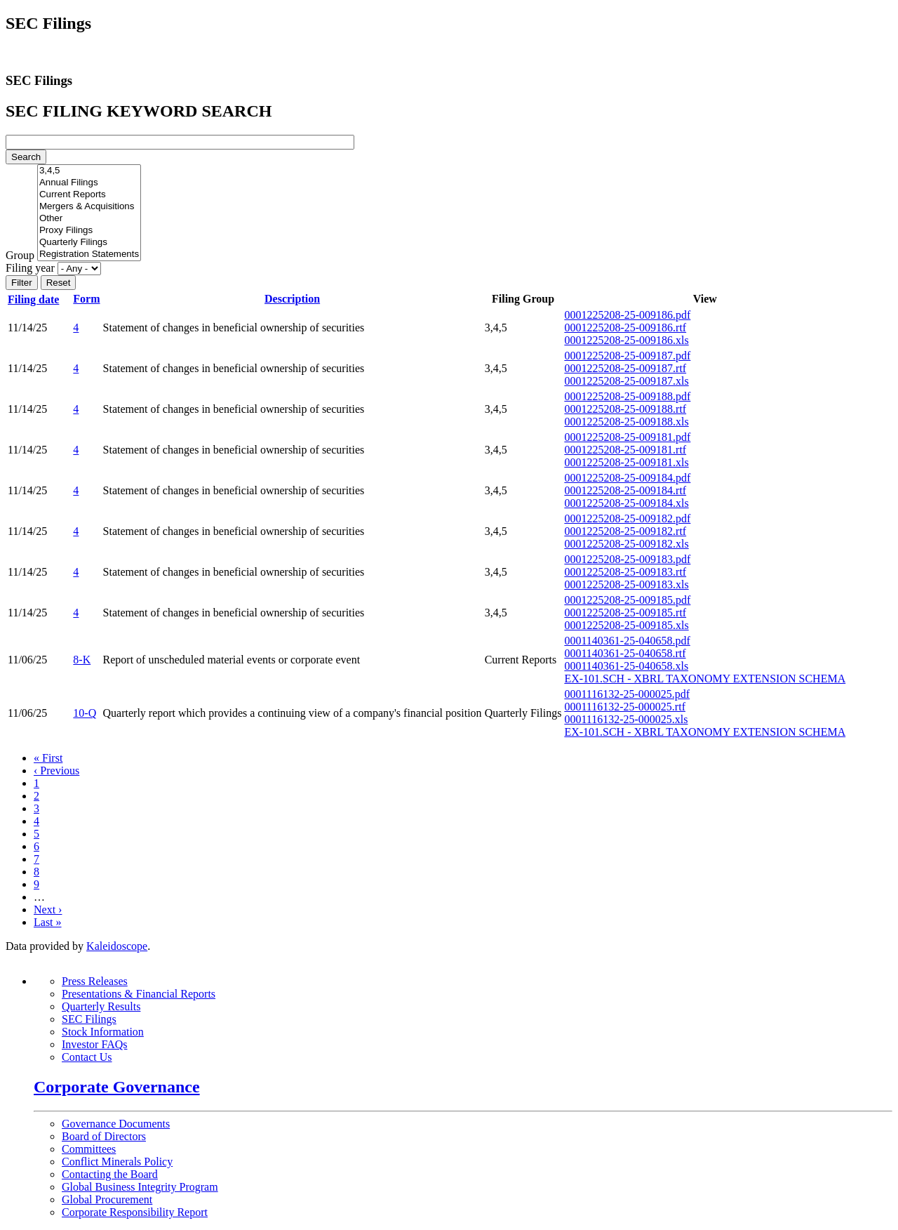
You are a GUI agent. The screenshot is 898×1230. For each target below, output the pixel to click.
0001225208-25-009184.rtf (625, 490)
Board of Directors (104, 1136)
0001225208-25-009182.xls (626, 544)
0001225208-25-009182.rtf (625, 531)
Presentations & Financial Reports (138, 994)
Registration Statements (89, 254)
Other (89, 219)
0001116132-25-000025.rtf (624, 707)
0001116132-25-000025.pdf (627, 694)
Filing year (30, 268)
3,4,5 (89, 171)
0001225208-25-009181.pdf (627, 437)
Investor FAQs (94, 1044)
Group (20, 255)
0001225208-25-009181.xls (626, 462)
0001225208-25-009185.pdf (627, 600)
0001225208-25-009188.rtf (625, 409)
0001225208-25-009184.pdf (627, 478)
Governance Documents (116, 1124)
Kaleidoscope (116, 946)
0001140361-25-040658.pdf (627, 641)
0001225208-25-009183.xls (626, 584)
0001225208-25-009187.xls (626, 381)
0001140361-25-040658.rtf (624, 653)
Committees (89, 1149)
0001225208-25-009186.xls (626, 340)
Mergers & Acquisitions (89, 207)
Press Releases (95, 981)
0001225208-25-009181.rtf (625, 450)
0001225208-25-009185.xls (626, 625)
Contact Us (87, 1057)
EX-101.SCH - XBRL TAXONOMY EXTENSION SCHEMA (704, 679)
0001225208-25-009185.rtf (625, 613)
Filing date (39, 299)
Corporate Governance (117, 1087)
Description (292, 299)
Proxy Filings (89, 231)
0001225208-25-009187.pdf (627, 356)
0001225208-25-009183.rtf (625, 572)
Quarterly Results (101, 1006)
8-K (82, 660)
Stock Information (103, 1032)
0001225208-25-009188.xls (626, 422)
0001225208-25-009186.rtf (625, 327)
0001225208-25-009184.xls (626, 503)
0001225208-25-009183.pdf (627, 559)
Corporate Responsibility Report (135, 1212)
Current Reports (89, 195)
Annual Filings (89, 183)
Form (86, 299)
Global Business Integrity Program (140, 1187)
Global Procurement (107, 1199)
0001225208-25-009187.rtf (625, 368)
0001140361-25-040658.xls (626, 666)
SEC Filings (89, 1019)
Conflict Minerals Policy (117, 1162)
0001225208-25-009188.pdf (627, 396)
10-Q (84, 713)
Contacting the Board (110, 1174)
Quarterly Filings (89, 243)
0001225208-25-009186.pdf (627, 315)
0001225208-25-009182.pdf (627, 518)
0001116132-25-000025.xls (626, 719)
